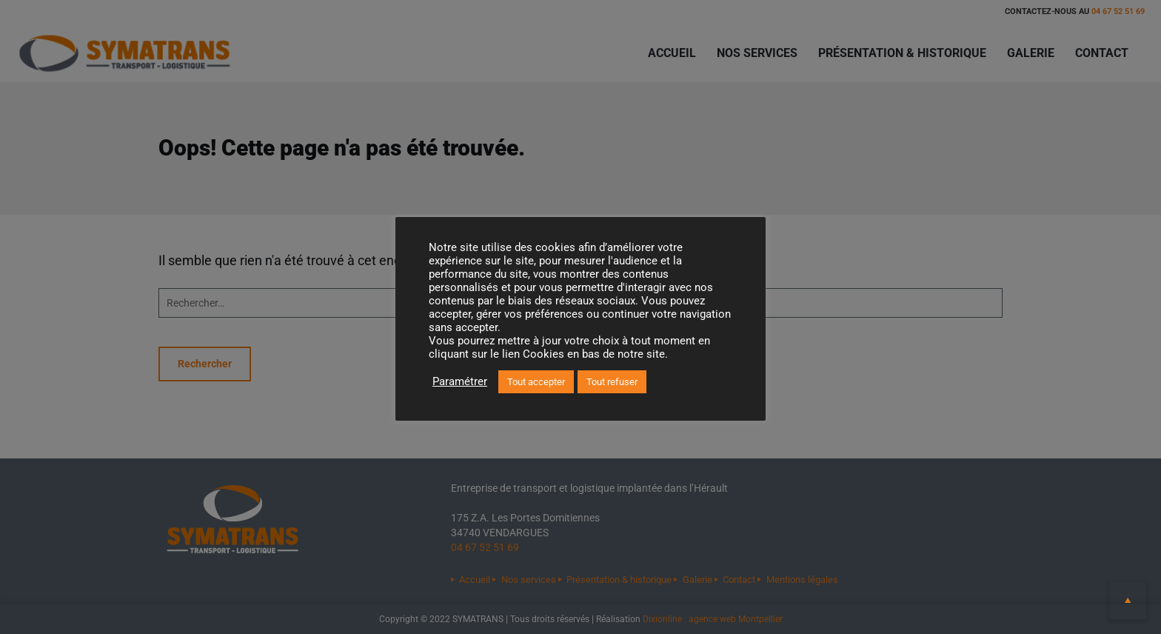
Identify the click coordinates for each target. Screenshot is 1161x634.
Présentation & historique (902, 53)
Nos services (757, 53)
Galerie (1030, 53)
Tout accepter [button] (536, 381)
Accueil (672, 53)
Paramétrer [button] (459, 381)
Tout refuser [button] (612, 381)
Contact (1101, 53)
